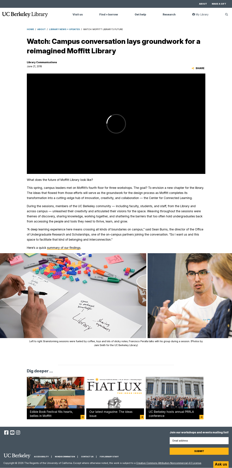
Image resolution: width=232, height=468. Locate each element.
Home (30, 29)
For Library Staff (109, 457)
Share (198, 68)
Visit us (78, 14)
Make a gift (219, 4)
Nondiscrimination (65, 457)
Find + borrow (108, 14)
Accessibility (41, 457)
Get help (140, 14)
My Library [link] (202, 16)
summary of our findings (64, 247)
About (203, 4)
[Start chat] (221, 464)
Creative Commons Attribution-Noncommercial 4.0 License (168, 463)
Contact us (87, 457)
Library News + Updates (64, 29)
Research (169, 14)
